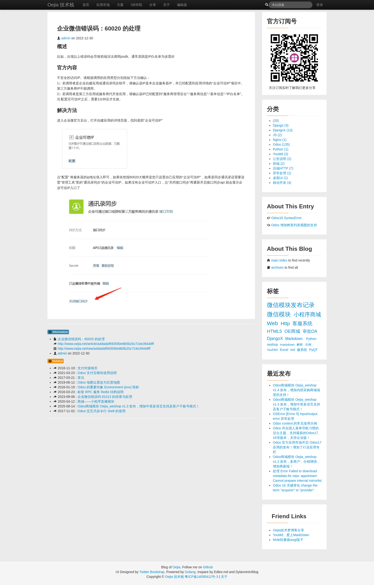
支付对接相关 (88, 368)
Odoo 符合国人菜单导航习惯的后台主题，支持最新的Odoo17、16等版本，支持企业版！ (297, 433)
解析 (300, 344)
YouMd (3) (280, 154)
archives (277, 267)
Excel (284, 350)
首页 (86, 5)
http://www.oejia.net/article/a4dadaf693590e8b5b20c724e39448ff (106, 344)
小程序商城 (307, 314)
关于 (166, 5)
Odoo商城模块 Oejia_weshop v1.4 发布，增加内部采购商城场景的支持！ (296, 390)
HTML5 (275, 331)
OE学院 (136, 5)
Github (208, 567)
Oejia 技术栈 (60, 4)
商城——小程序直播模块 (96, 401)
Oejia (176, 567)
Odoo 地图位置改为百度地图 (99, 382)
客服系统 (302, 323)
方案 (120, 5)
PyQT (313, 350)
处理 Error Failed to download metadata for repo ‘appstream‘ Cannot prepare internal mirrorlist (297, 475)
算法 (81, 378)
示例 (308, 344)
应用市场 (103, 5)
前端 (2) (279, 163)
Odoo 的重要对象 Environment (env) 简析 (108, 387)
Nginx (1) (279, 140)
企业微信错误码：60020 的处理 (81, 339)
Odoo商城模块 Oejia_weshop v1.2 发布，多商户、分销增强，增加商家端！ (296, 461)
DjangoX (275, 338)
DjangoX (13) (283, 130)
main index (279, 260)
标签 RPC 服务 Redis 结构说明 (101, 392)
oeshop (273, 344)
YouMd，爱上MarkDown (291, 535)
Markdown (294, 339)
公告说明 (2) (282, 159)
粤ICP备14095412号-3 (201, 577)
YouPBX (273, 350)
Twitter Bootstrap (151, 572)
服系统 (302, 350)
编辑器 (182, 5)
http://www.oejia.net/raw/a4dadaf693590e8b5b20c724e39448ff (104, 348)
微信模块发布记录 (291, 305)
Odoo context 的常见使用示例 (295, 423)
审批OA (310, 331)
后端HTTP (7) (283, 168)
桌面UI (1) (280, 178)
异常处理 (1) (282, 173)
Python (311, 339)
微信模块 (279, 314)
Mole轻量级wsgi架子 (288, 540)
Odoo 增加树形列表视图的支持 (294, 225)
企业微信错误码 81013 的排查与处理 (105, 397)
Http (286, 323)
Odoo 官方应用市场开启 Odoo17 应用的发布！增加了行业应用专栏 (297, 447)
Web (273, 323)
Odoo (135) (281, 144)
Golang (190, 572)
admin (65, 38)
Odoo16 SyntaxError (286, 218)
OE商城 (292, 331)
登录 (319, 5)
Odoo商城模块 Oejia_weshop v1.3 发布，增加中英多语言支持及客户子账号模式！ (138, 406)
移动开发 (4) (282, 183)
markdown (288, 344)
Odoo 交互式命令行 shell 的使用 (101, 411)
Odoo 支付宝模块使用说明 (97, 373)
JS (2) (277, 135)
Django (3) (280, 125)
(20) (276, 121)
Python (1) (280, 149)
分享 (152, 5)
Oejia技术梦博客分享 (288, 530)
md (293, 350)
